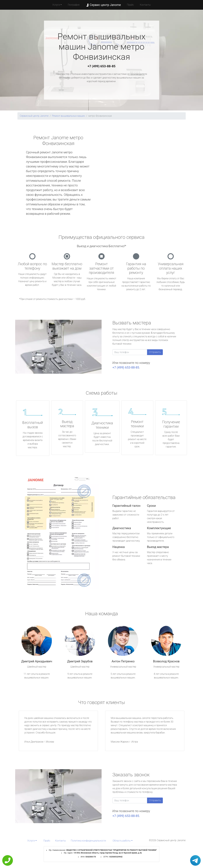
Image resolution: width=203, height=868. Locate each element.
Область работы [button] (122, 840)
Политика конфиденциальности (88, 840)
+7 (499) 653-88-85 (102, 66)
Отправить (155, 352)
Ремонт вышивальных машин (68, 115)
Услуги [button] (56, 4)
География (73, 4)
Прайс (130, 4)
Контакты (145, 4)
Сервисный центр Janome (34, 115)
